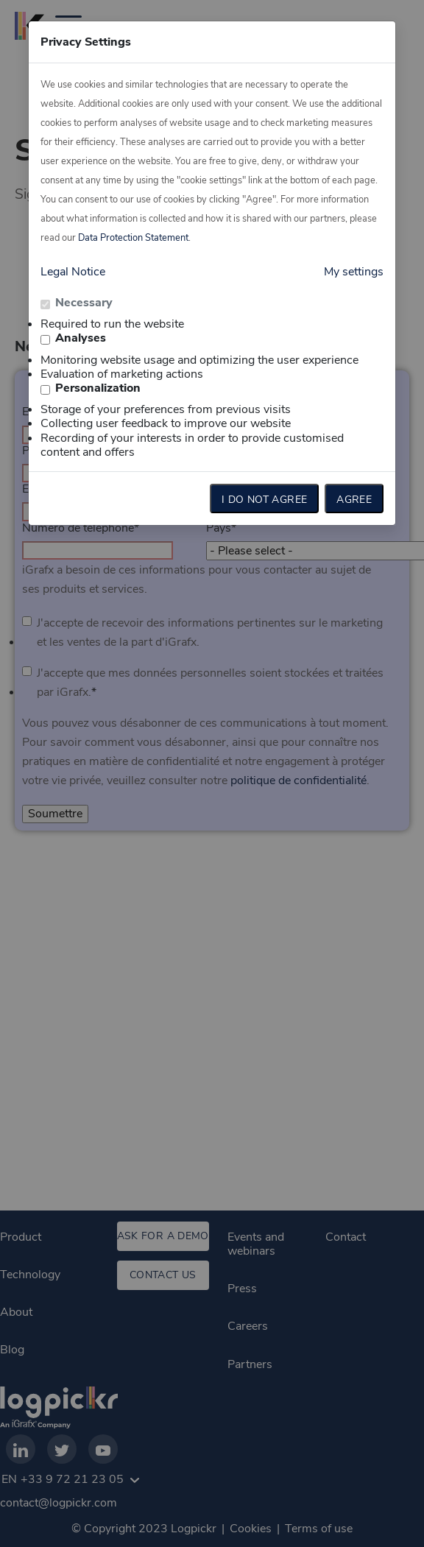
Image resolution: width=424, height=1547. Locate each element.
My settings (354, 272)
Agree (354, 500)
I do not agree (264, 500)
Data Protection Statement (133, 237)
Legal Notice (72, 272)
